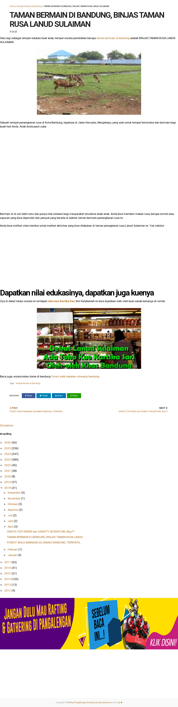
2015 (8, 573)
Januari (13, 555)
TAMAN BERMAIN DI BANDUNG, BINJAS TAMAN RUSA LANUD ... (46, 537)
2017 (8, 562)
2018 (8, 487)
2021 (8, 470)
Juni (11, 521)
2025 (8, 448)
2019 (8, 482)
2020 (8, 476)
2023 (8, 459)
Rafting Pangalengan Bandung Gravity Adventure (89, 702)
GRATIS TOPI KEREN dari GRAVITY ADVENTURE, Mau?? (40, 531)
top (119, 702)
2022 (8, 465)
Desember (14, 492)
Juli (10, 515)
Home (12, 6)
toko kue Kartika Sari (61, 301)
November (14, 498)
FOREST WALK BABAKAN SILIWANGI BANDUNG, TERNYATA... (44, 542)
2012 (8, 590)
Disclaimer (6, 425)
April (11, 526)
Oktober (13, 504)
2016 (8, 567)
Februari (13, 549)
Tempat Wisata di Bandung (29, 6)
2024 (8, 454)
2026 (8, 442)
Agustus (13, 509)
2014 (8, 579)
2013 (8, 584)
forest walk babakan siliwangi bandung (75, 376)
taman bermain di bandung (113, 38)
